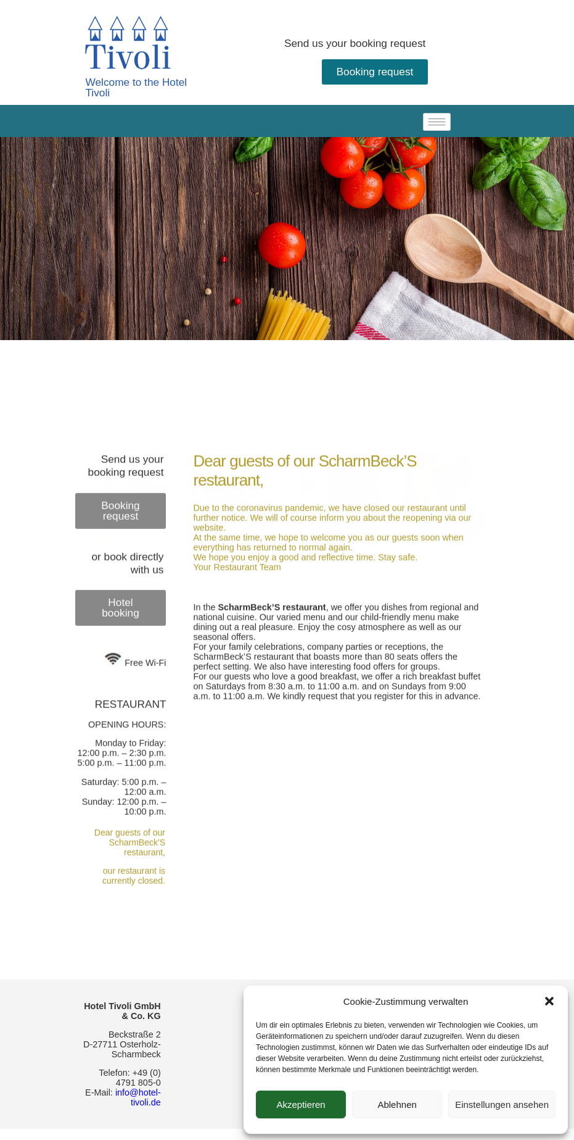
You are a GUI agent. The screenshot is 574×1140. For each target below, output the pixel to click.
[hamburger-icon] (437, 122)
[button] (549, 1001)
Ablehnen (396, 1104)
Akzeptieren (300, 1104)
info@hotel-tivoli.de (138, 1097)
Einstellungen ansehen (502, 1104)
